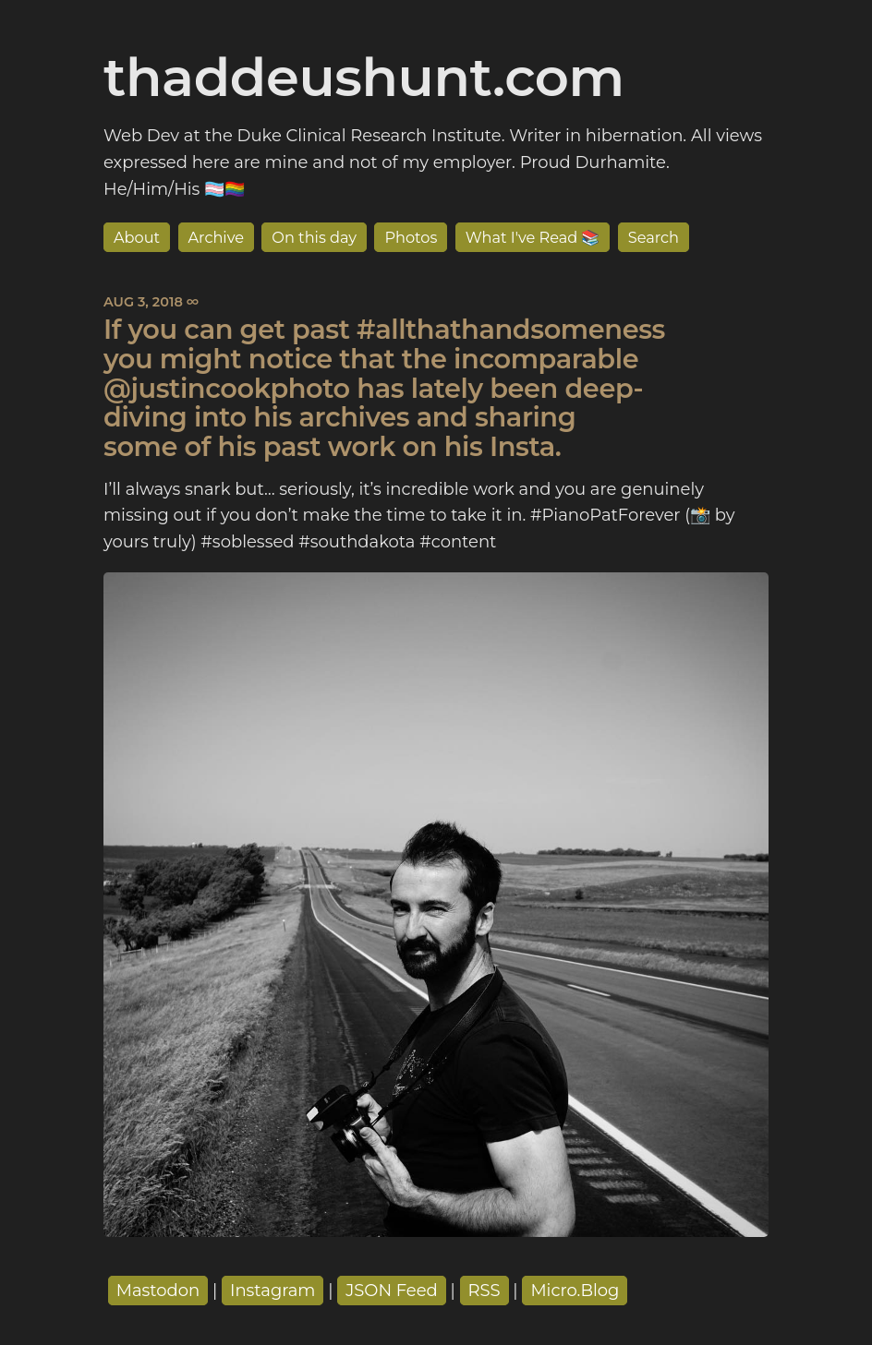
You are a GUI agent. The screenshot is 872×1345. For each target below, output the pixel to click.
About (137, 237)
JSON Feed (391, 1290)
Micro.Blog (574, 1290)
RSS (484, 1290)
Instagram (273, 1290)
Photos (410, 237)
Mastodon (158, 1290)
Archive (216, 237)
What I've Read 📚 (533, 237)
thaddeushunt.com (363, 76)
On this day (314, 237)
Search (653, 237)
